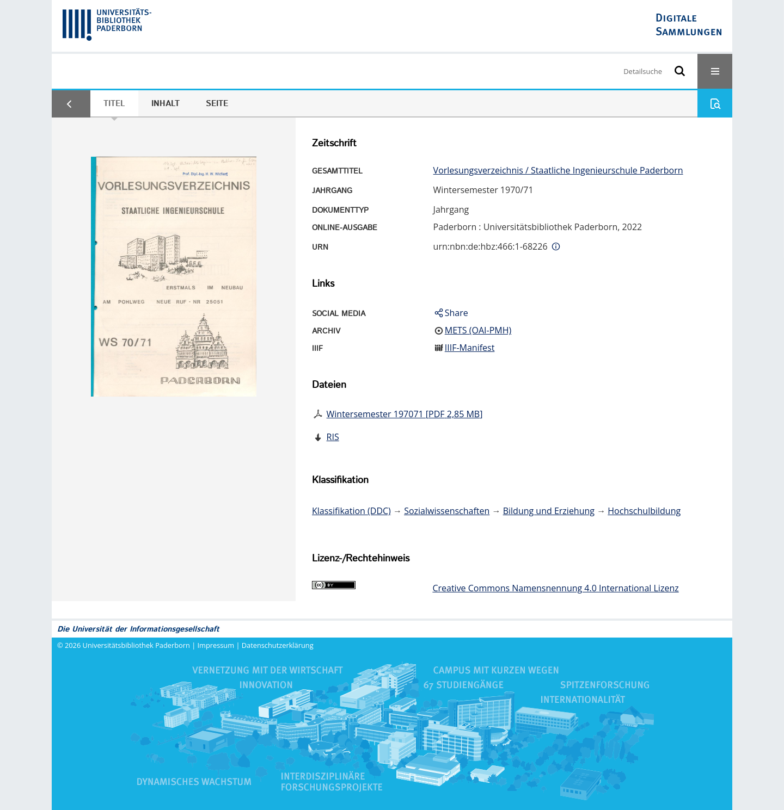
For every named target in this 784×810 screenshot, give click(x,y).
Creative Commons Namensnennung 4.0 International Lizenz (555, 588)
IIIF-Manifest (470, 348)
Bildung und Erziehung (549, 511)
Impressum (216, 645)
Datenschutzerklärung (278, 645)
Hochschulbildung (644, 511)
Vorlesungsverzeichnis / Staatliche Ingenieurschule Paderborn (558, 170)
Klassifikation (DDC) (351, 511)
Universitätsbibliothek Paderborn (136, 645)
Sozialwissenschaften (446, 511)
